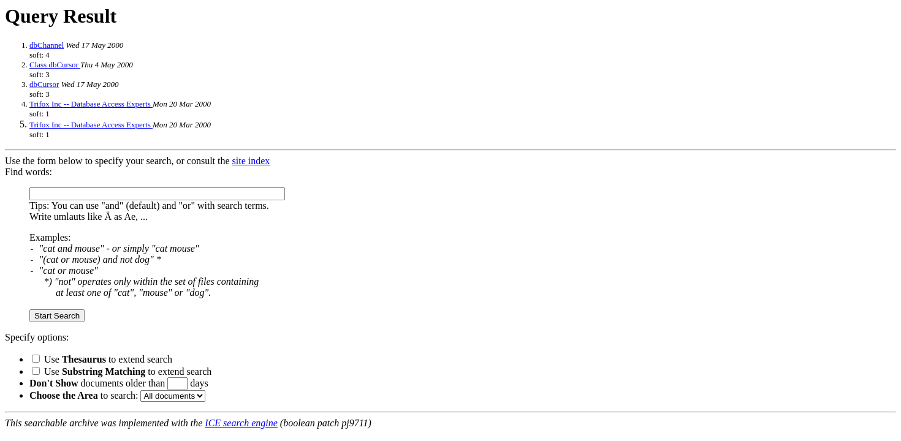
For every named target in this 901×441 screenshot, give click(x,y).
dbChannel (46, 45)
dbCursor (44, 84)
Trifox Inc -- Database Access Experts (91, 103)
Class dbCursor (54, 64)
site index (251, 161)
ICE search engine (241, 423)
